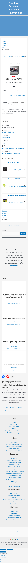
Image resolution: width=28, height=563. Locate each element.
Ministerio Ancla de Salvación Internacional (15, 7)
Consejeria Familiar (14, 426)
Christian (21, 102)
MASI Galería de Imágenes (14, 433)
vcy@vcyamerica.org (8, 132)
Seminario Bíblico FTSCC (14, 460)
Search (4, 230)
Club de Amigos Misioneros (14, 446)
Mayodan (11, 202)
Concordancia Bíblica (14, 515)
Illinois (15, 56)
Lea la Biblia (14, 513)
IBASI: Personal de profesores (14, 480)
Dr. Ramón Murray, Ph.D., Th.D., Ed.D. (13, 303)
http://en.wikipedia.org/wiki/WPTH (11, 153)
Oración (14, 428)
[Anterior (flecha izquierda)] (1, 551)
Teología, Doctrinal (13, 346)
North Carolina (16, 202)
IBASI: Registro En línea (14, 475)
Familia (13, 321)
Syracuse (11, 186)
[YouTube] (10, 539)
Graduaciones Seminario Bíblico (15, 471)
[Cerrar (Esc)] (11, 549)
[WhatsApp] (13, 539)
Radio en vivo (14, 493)
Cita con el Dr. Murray (8, 407)
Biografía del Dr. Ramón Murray (14, 431)
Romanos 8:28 (14, 266)
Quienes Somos (14, 424)
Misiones (14, 442)
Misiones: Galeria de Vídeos (14, 451)
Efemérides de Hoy (14, 502)
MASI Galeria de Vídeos (14, 435)
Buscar (23, 233)
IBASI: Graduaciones (15, 486)
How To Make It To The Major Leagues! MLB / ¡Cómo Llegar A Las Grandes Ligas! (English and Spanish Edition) (14, 289)
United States (7, 56)
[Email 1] (19, 539)
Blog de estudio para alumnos (14, 520)
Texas (16, 170)
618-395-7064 (6, 138)
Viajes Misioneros (14, 448)
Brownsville (12, 170)
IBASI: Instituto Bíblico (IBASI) (14, 473)
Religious (14, 105)
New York (16, 186)
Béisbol (13, 301)
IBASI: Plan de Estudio (15, 477)
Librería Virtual (14, 511)
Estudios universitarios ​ (14, 462)
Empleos (14, 497)
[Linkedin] (17, 539)
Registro (14, 469)
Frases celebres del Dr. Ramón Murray (14, 500)
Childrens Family (13, 102)
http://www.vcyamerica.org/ (10, 143)
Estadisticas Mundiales (14, 504)
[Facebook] (8, 539)
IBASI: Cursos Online (15, 484)
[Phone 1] (15, 539)
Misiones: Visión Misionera (14, 444)
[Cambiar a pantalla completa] (4, 549)
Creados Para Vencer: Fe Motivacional (14, 358)
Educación (14, 458)
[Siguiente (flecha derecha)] (4, 551)
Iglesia (14, 422)
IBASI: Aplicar (15, 482)
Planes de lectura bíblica (14, 517)
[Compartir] (8, 549)
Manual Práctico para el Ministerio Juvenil (14, 312)
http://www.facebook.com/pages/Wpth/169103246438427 (14, 148)
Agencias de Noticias (14, 495)
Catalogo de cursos (14, 464)
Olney (22, 56)
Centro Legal (14, 532)
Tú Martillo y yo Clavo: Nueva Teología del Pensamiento (14, 336)
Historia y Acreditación (14, 467)
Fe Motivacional (14, 367)
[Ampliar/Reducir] (1, 549)
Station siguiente (14, 226)
